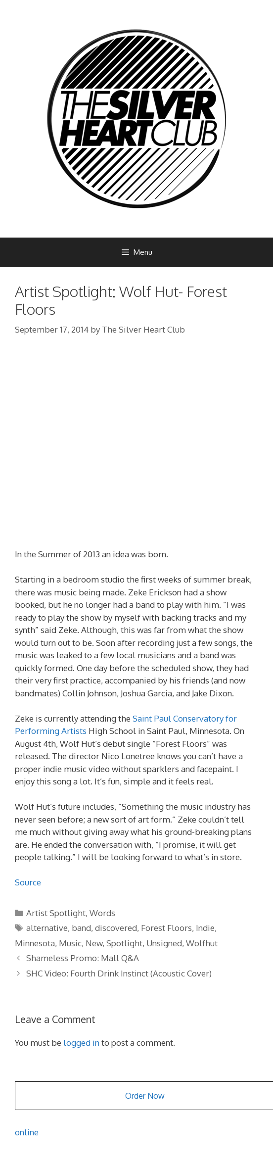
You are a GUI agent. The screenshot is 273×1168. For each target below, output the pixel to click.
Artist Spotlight (56, 913)
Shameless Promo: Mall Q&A (82, 958)
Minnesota (35, 943)
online (27, 1132)
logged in (81, 1042)
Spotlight (124, 943)
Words (102, 913)
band (81, 928)
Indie (205, 928)
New (94, 943)
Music (70, 943)
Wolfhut (202, 943)
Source (28, 882)
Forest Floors (166, 928)
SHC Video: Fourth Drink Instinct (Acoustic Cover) (119, 973)
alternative (47, 928)
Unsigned (164, 943)
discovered (116, 928)
